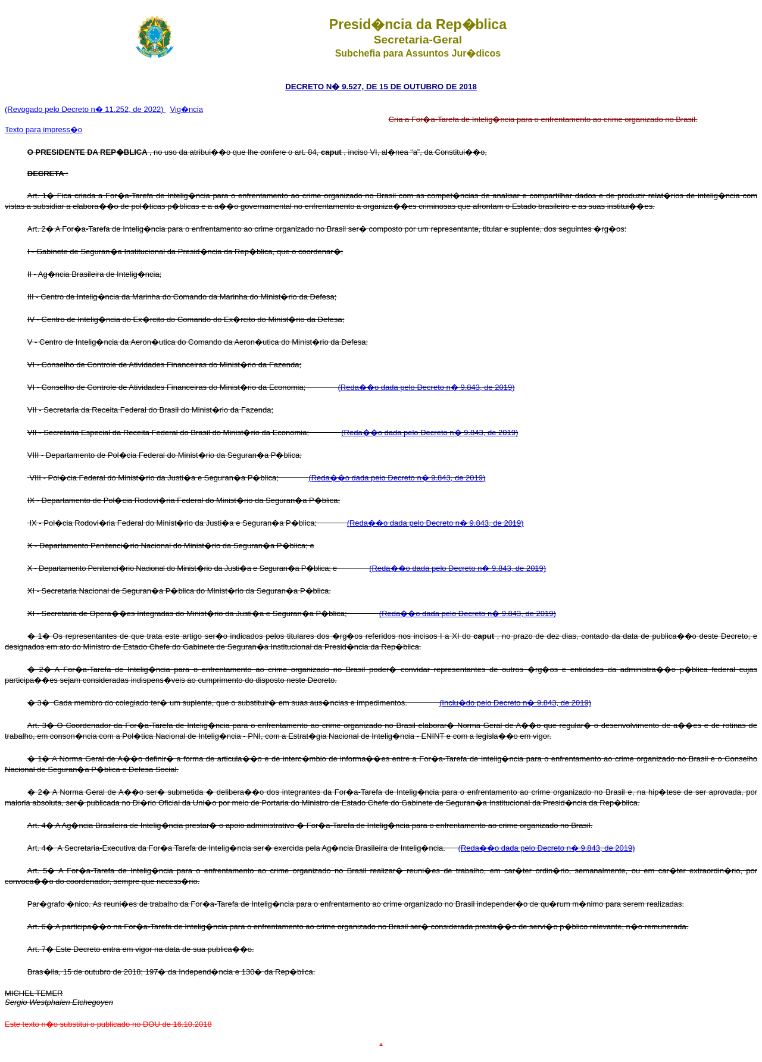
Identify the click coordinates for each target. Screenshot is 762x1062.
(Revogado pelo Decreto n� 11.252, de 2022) (85, 109)
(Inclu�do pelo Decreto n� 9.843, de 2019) (515, 702)
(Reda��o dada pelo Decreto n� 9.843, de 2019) (426, 387)
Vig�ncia (186, 109)
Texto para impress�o (43, 129)
